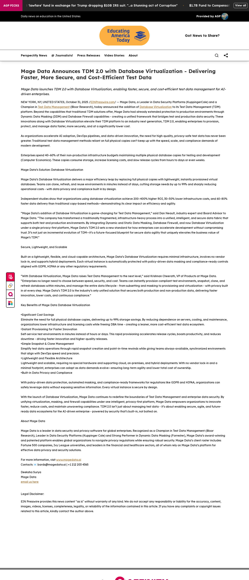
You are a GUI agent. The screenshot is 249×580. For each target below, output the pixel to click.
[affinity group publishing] (10, 294)
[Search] (217, 55)
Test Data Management (54, 107)
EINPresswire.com (102, 102)
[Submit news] (10, 277)
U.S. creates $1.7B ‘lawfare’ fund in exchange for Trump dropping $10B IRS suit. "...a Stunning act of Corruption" (92, 5)
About (133, 55)
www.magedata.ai (68, 459)
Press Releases (88, 55)
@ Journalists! (62, 55)
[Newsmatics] (10, 303)
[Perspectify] (10, 285)
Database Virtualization (156, 107)
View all (240, 5)
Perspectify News (34, 55)
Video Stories (114, 55)
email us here (30, 482)
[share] (225, 55)
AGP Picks (11, 5)
